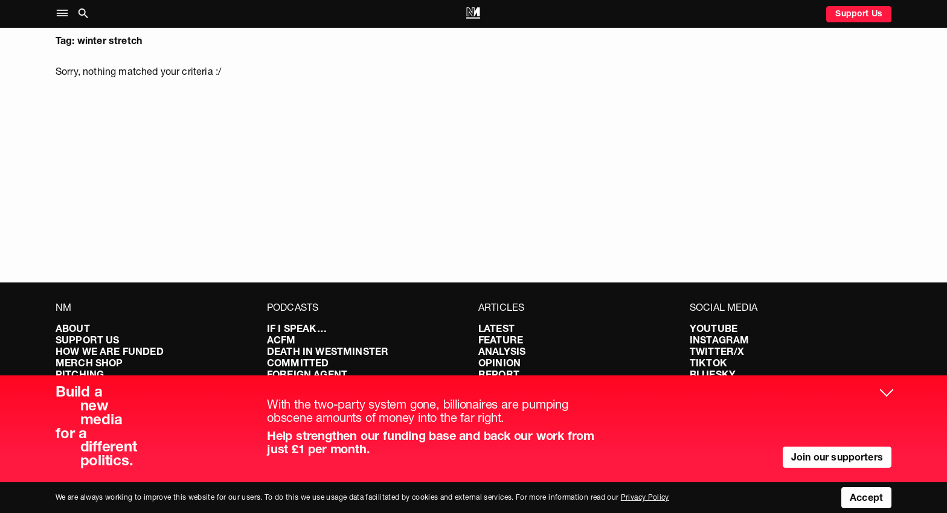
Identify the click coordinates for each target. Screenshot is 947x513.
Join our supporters (837, 457)
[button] (65, 14)
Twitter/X (717, 351)
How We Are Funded (110, 351)
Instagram (719, 340)
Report (498, 374)
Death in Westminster (327, 351)
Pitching (80, 374)
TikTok (708, 363)
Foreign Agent (307, 374)
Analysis (501, 351)
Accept (866, 497)
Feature (500, 340)
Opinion (499, 363)
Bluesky (713, 374)
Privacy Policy (645, 497)
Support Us (858, 13)
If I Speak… (297, 328)
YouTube (713, 328)
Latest (496, 328)
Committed (298, 363)
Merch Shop (89, 363)
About (73, 328)
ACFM (281, 340)
